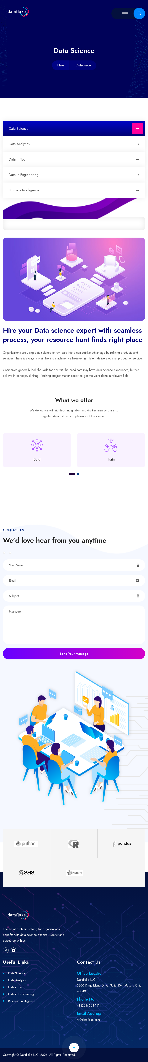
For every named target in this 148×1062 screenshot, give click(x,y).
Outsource (83, 65)
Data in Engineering (76, 175)
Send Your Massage (74, 654)
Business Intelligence (76, 190)
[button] (72, 474)
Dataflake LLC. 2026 (33, 1055)
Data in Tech (76, 159)
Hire (60, 65)
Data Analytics (76, 144)
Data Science (76, 128)
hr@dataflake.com (88, 1020)
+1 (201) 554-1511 (89, 1005)
